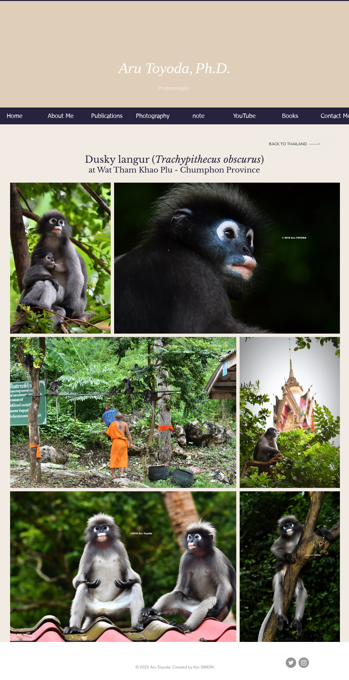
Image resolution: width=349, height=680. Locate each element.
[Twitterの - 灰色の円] (291, 662)
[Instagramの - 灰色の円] (304, 662)
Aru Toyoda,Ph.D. (175, 68)
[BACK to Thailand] (295, 143)
